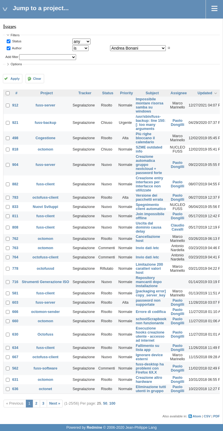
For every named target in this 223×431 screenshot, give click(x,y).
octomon (45, 149)
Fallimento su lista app (147, 348)
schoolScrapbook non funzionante (151, 321)
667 (15, 357)
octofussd (45, 269)
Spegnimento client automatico (151, 207)
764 (15, 257)
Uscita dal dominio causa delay (148, 227)
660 (15, 321)
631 (15, 380)
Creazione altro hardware (149, 380)
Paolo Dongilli (177, 123)
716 (15, 282)
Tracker (84, 93)
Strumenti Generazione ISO (45, 282)
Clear (37, 78)
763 (15, 248)
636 (15, 389)
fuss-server (45, 105)
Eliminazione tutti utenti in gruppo (151, 389)
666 (15, 312)
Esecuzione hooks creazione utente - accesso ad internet (150, 334)
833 (15, 207)
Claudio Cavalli (177, 227)
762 (15, 239)
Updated (205, 93)
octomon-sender (45, 312)
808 (15, 227)
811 (15, 216)
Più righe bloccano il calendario (145, 138)
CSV (207, 416)
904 (15, 165)
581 (15, 293)
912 (15, 105)
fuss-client (45, 184)
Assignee (178, 93)
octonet (45, 389)
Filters (15, 35)
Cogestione (45, 138)
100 (112, 403)
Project (46, 93)
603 (15, 302)
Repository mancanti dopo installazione (149, 282)
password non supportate (148, 302)
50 (105, 403)
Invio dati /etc (147, 248)
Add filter (12, 57)
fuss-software (45, 368)
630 (15, 334)
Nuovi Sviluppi (45, 207)
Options (16, 64)
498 (15, 138)
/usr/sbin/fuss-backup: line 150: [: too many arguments (150, 123)
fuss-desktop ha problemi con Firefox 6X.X (150, 368)
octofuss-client (46, 197)
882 (15, 184)
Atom (197, 416)
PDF (216, 416)
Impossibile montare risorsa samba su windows (149, 105)
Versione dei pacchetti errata (149, 197)
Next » (54, 403)
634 (15, 348)
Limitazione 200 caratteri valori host (149, 268)
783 (15, 197)
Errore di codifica (151, 312)
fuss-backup (45, 123)
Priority (126, 93)
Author (16, 48)
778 (15, 269)
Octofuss (45, 334)
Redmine (94, 427)
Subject (152, 93)
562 (15, 368)
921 (15, 123)
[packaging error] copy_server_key (151, 293)
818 (15, 149)
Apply (14, 78)
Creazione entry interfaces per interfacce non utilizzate (149, 184)
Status (16, 41)
